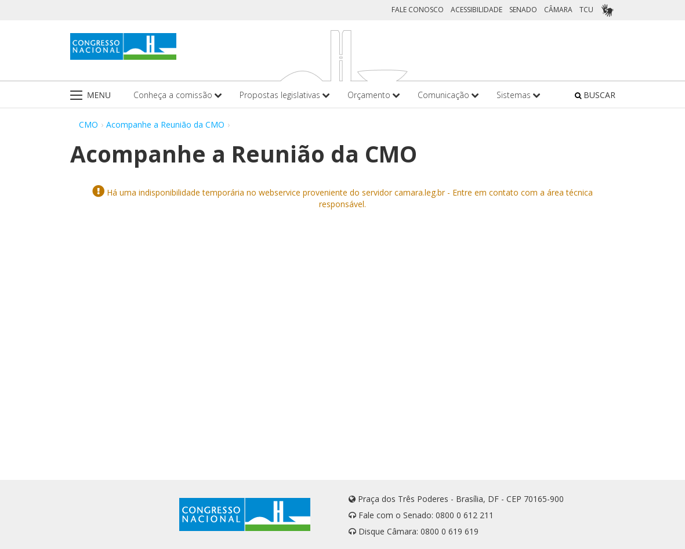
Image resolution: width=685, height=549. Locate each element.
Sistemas (518, 94)
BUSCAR (595, 94)
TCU (586, 10)
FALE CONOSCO (418, 10)
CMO (88, 124)
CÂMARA (558, 10)
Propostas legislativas (285, 94)
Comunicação (448, 94)
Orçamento (373, 94)
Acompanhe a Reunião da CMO (165, 124)
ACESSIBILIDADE (476, 10)
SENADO (523, 10)
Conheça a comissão (177, 94)
